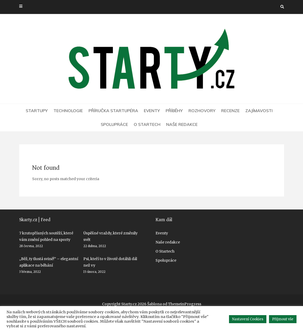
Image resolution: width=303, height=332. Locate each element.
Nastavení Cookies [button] (247, 319)
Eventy (152, 110)
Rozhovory (202, 110)
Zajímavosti (259, 110)
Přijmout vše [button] (282, 319)
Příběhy (174, 110)
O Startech (147, 124)
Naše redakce (182, 124)
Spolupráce (114, 124)
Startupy (37, 110)
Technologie (68, 110)
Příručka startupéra (113, 110)
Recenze (230, 110)
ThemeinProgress (184, 304)
